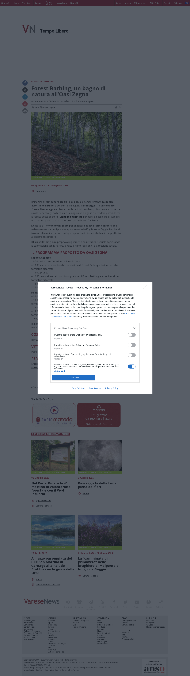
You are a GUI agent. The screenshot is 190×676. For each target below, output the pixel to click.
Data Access (95, 388)
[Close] (146, 288)
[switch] (132, 335)
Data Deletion (78, 388)
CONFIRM (73, 378)
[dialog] (95, 338)
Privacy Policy (111, 388)
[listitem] (95, 328)
